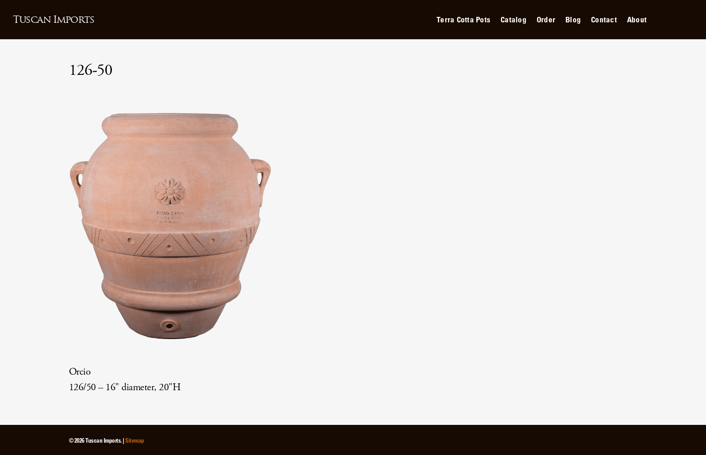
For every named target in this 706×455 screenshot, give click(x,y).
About (637, 19)
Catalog (514, 19)
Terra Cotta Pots (463, 19)
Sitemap (134, 440)
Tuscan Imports (53, 20)
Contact (604, 19)
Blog (573, 19)
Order (546, 19)
